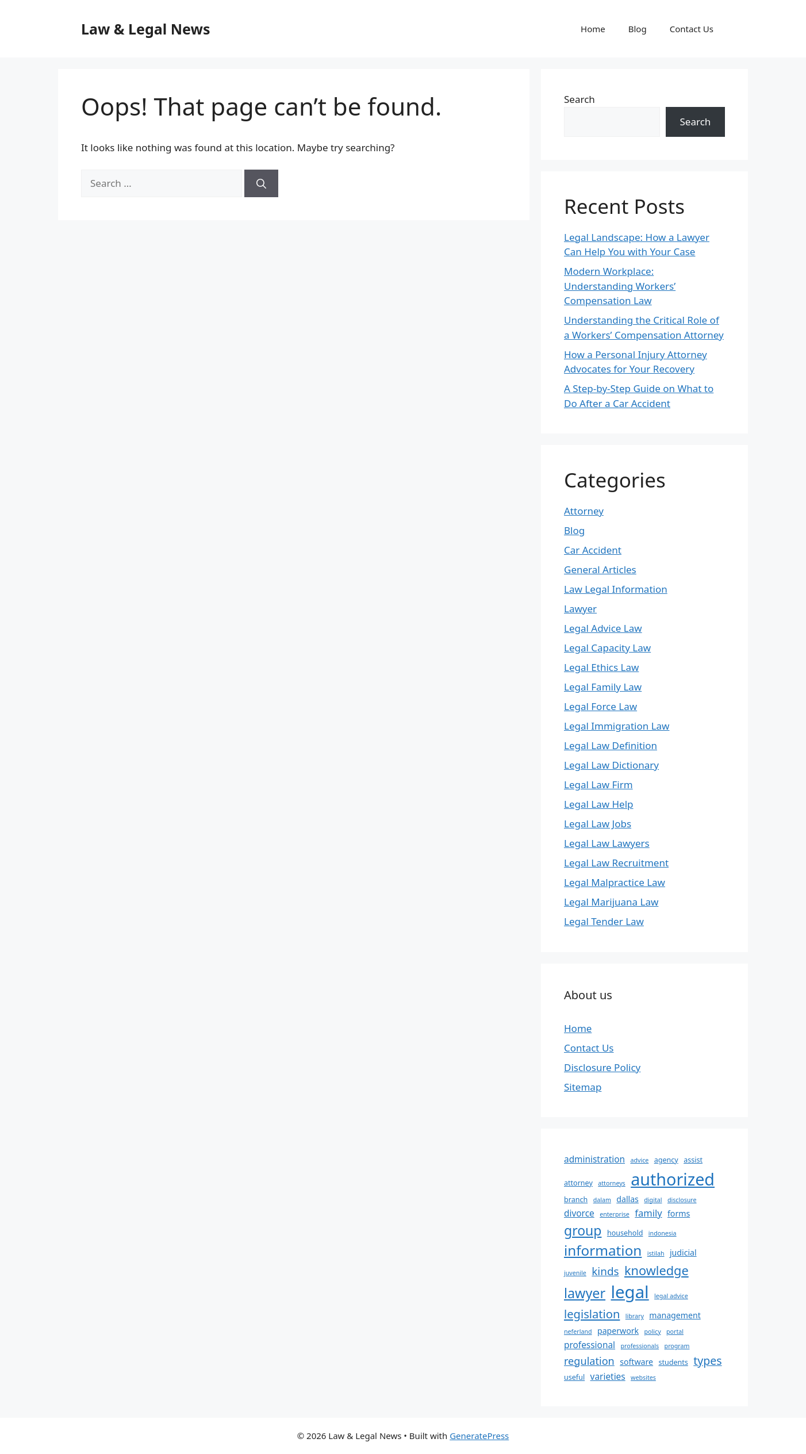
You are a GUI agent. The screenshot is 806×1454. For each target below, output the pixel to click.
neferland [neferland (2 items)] (578, 1332)
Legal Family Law (603, 686)
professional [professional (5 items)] (589, 1345)
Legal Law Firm (598, 784)
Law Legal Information (615, 589)
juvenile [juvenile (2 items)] (575, 1273)
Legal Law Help (599, 804)
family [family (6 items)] (648, 1212)
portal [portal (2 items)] (675, 1332)
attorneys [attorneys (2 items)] (611, 1183)
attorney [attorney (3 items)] (578, 1183)
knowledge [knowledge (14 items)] (656, 1270)
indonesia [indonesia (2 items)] (662, 1233)
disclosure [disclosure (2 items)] (682, 1200)
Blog (637, 28)
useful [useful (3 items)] (574, 1377)
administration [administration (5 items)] (594, 1159)
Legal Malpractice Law (614, 882)
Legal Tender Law (604, 921)
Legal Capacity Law (607, 647)
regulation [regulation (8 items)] (589, 1361)
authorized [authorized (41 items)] (673, 1179)
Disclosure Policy (602, 1067)
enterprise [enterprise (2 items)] (615, 1214)
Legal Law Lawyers (607, 843)
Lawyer (580, 608)
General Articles (600, 569)
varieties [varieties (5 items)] (607, 1377)
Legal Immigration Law (616, 725)
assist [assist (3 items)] (693, 1160)
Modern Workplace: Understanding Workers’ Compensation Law (619, 285)
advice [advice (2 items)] (639, 1160)
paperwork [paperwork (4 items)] (618, 1330)
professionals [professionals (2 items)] (639, 1346)
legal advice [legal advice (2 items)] (671, 1296)
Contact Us (691, 28)
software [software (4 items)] (636, 1361)
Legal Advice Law (603, 628)
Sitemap (582, 1087)
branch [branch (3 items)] (576, 1199)
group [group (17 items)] (582, 1230)
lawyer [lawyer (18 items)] (584, 1293)
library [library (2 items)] (634, 1316)
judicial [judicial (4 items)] (683, 1252)
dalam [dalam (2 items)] (602, 1200)
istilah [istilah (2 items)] (656, 1253)
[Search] (261, 183)
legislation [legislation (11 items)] (592, 1314)
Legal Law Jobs (597, 823)
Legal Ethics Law (601, 667)
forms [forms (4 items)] (678, 1213)
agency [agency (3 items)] (666, 1160)
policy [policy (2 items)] (652, 1332)
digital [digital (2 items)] (653, 1200)
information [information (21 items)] (603, 1250)
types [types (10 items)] (707, 1360)
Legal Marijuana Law (611, 901)
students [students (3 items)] (673, 1362)
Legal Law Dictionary (611, 765)
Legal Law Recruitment (616, 862)
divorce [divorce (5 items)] (579, 1213)
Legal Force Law (600, 706)
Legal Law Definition (610, 745)
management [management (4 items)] (674, 1315)
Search (579, 99)
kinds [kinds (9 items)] (605, 1271)
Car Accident (592, 550)
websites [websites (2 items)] (643, 1378)
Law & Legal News (145, 29)
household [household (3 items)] (625, 1233)
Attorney (584, 510)
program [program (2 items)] (677, 1346)
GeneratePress (479, 1435)
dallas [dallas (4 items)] (627, 1199)
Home (593, 28)
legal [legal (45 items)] (630, 1291)
